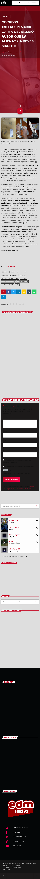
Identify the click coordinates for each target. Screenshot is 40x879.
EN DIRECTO (30, 3)
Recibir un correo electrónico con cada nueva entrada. (20, 466)
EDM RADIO (11, 267)
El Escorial (25, 272)
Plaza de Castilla (8, 281)
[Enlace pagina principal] (3, 2)
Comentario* (6, 418)
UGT (17, 284)
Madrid (22, 275)
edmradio (14, 272)
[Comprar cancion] (37, 521)
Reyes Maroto (22, 281)
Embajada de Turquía (9, 275)
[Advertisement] (20, 81)
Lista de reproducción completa (14, 557)
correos (5, 272)
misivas (23, 278)
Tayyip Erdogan (7, 284)
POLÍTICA (6, 17)
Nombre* (5, 431)
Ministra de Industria (10, 278)
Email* (4, 441)
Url (3, 450)
